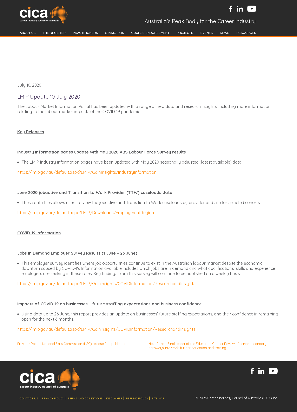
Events (206, 32)
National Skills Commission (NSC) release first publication (72, 344)
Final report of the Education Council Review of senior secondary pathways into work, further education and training (207, 346)
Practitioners (85, 32)
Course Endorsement (150, 32)
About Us (27, 32)
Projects (185, 32)
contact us (28, 398)
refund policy (137, 398)
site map (158, 398)
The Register (54, 32)
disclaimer (114, 398)
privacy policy (53, 398)
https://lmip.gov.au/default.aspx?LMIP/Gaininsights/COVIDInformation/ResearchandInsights (106, 283)
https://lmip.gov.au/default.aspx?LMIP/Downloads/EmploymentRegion (85, 212)
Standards (114, 32)
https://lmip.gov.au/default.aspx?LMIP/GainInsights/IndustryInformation (87, 172)
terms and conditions (85, 398)
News (224, 32)
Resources (246, 32)
